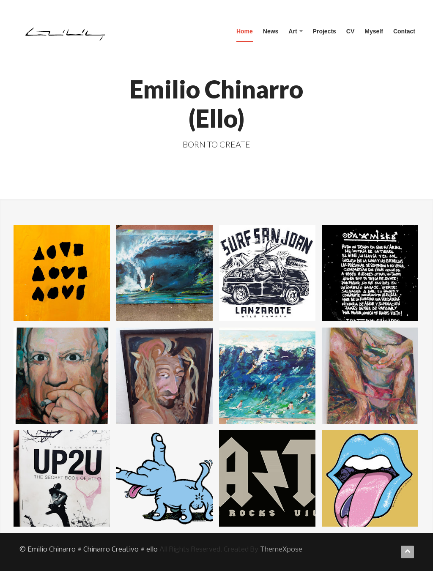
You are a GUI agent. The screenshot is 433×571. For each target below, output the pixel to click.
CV (350, 31)
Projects (324, 31)
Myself (373, 31)
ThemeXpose (281, 550)
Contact (404, 31)
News (271, 31)
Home (244, 31)
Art (295, 31)
